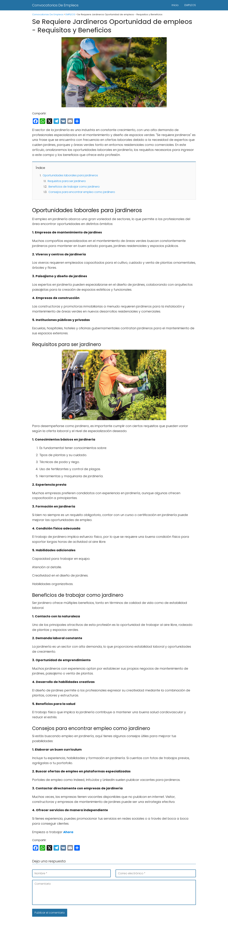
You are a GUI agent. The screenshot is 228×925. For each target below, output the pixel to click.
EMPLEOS (190, 5)
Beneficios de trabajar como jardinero (74, 187)
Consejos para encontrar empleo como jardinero (82, 192)
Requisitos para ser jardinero (67, 181)
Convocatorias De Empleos (55, 5)
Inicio (175, 5)
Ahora (68, 832)
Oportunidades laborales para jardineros (70, 175)
